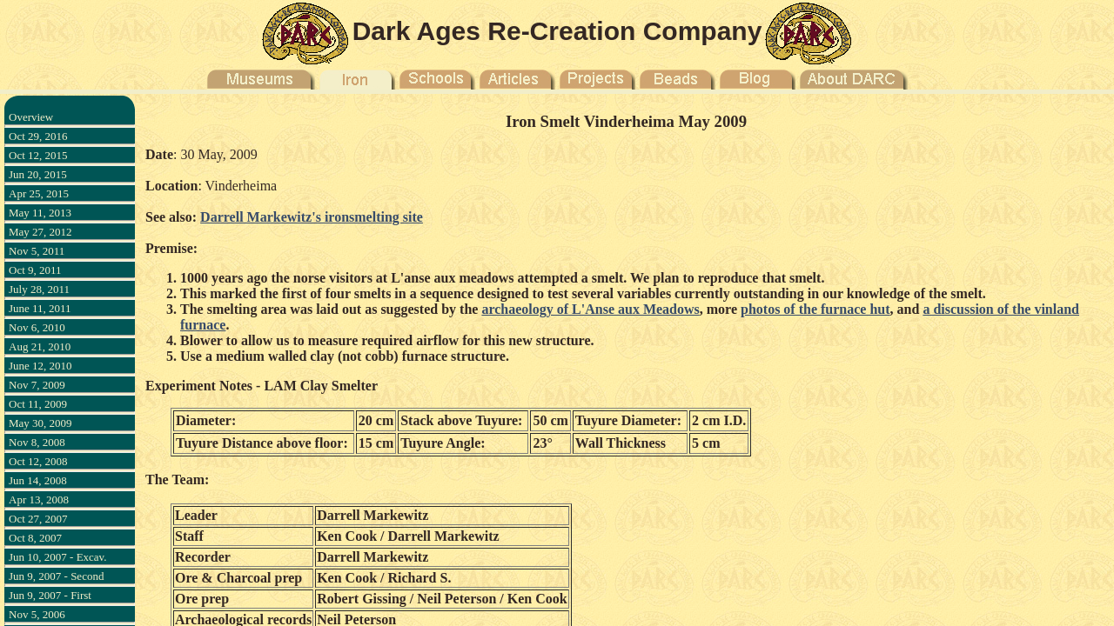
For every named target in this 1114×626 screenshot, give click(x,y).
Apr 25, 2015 (39, 193)
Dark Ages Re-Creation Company (557, 31)
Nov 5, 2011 (36, 250)
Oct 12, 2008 (38, 461)
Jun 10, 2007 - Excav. (58, 556)
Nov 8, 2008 (37, 442)
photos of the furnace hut (815, 309)
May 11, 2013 (40, 212)
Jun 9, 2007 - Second (56, 576)
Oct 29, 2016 (38, 136)
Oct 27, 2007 (38, 518)
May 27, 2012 (40, 231)
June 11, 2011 (40, 308)
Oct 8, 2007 (35, 537)
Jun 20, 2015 (38, 174)
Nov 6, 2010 (37, 327)
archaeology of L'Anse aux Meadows (590, 309)
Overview (31, 116)
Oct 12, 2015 (38, 155)
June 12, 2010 (40, 365)
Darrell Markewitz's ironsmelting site (311, 217)
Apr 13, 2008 (39, 499)
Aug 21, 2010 (39, 346)
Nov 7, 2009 (37, 384)
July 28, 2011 (39, 289)
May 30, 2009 (40, 423)
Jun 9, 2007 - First (50, 595)
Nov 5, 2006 (37, 614)
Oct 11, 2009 (38, 403)
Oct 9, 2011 (35, 269)
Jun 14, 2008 (38, 480)
